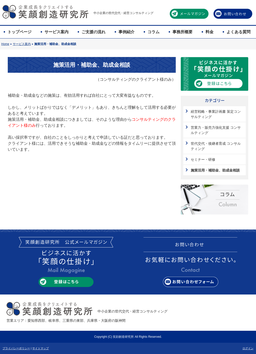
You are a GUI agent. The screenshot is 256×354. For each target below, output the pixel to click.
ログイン (248, 348)
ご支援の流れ (94, 32)
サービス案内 (56, 32)
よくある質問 (238, 32)
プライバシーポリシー (16, 348)
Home (5, 44)
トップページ (20, 32)
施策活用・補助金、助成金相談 (55, 44)
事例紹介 (126, 32)
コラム (154, 32)
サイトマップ (40, 348)
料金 (210, 32)
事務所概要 (182, 32)
